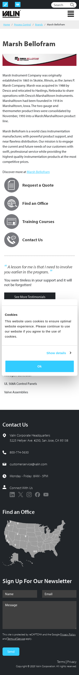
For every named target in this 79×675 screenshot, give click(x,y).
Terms (61, 662)
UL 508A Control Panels (20, 383)
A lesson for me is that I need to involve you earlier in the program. (38, 269)
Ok (39, 366)
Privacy (71, 662)
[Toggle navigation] (70, 13)
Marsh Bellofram (38, 172)
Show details (56, 353)
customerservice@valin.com (28, 464)
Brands (39, 24)
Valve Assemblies (16, 392)
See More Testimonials (29, 297)
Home (6, 24)
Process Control (22, 24)
